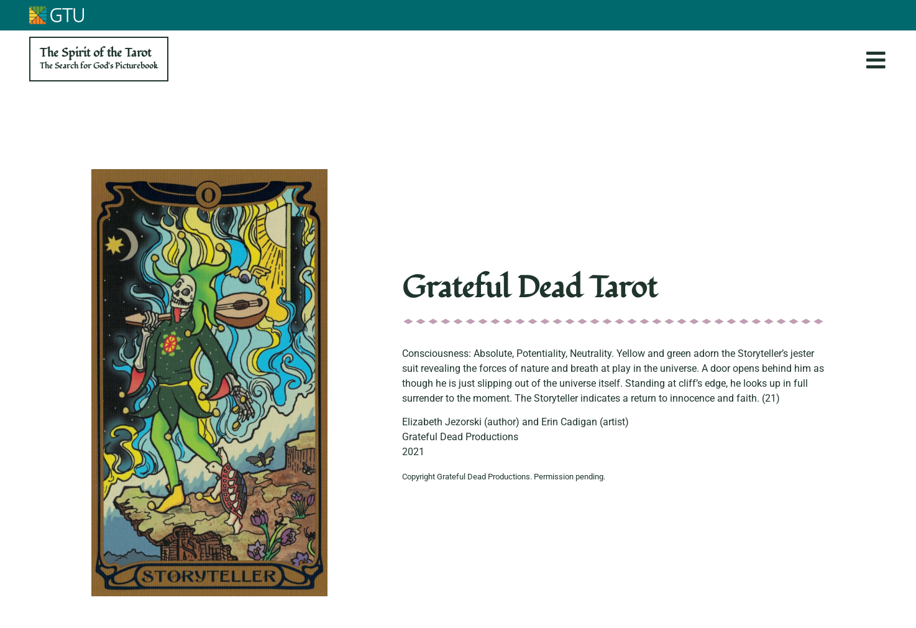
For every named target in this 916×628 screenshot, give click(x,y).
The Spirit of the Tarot (99, 58)
